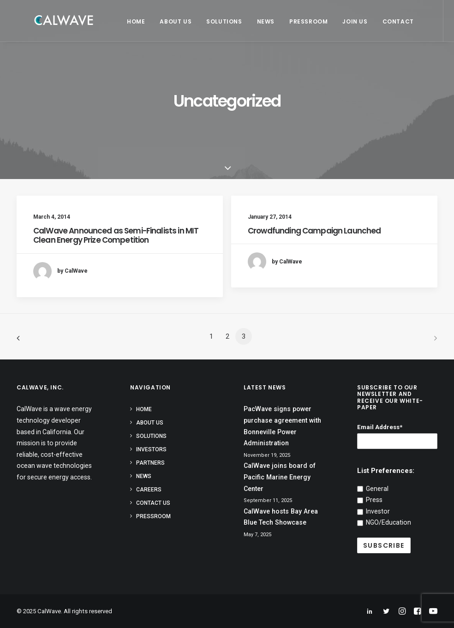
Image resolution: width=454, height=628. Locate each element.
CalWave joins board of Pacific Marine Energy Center (280, 477)
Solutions (218, 21)
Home (130, 21)
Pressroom (303, 21)
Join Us (349, 21)
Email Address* (379, 427)
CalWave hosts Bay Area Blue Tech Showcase (281, 517)
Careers (148, 489)
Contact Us (153, 503)
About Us (170, 21)
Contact (392, 21)
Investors (151, 449)
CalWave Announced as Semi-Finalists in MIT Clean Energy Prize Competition (115, 235)
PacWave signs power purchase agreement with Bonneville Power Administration (282, 426)
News (260, 21)
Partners (150, 463)
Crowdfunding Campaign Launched (314, 230)
